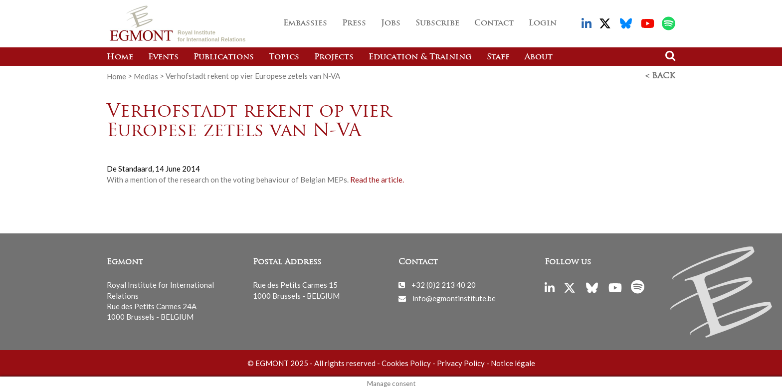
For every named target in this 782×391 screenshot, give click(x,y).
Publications (224, 57)
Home (120, 57)
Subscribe (437, 23)
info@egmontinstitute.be (454, 298)
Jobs (390, 23)
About (539, 57)
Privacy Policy (461, 363)
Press (354, 23)
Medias (146, 75)
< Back (660, 76)
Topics (284, 57)
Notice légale (513, 363)
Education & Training (420, 57)
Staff (498, 57)
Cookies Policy (406, 363)
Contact (494, 23)
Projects (334, 57)
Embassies (305, 23)
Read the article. (377, 179)
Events (163, 57)
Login (543, 23)
